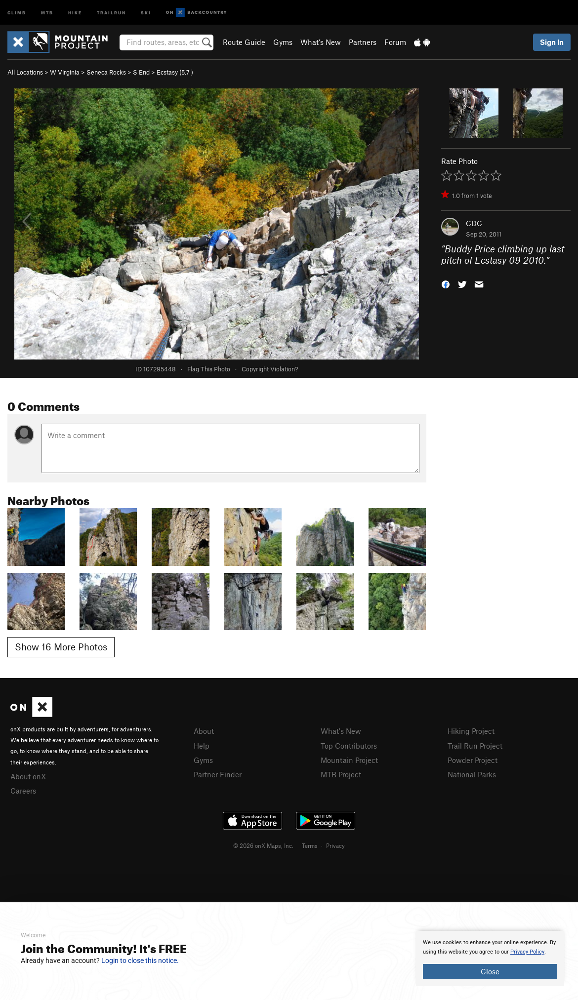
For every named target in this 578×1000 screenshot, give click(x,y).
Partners (362, 42)
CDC (474, 223)
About (204, 730)
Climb (16, 12)
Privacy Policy (527, 952)
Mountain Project (349, 760)
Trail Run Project (475, 745)
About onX (28, 776)
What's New (320, 42)
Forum (395, 42)
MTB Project (341, 774)
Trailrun (111, 12)
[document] (490, 958)
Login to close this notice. (140, 960)
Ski (146, 12)
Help (201, 745)
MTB (47, 12)
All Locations (25, 72)
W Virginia (65, 72)
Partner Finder (218, 774)
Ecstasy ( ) (175, 72)
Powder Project (472, 760)
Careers (23, 790)
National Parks (472, 774)
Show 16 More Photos (61, 646)
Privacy (335, 845)
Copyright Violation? (270, 369)
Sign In (552, 42)
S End (141, 72)
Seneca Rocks (106, 72)
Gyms (282, 42)
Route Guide (244, 42)
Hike (75, 12)
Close (490, 971)
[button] (445, 283)
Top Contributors (349, 745)
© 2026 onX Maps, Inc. (263, 845)
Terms (310, 845)
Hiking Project (471, 730)
